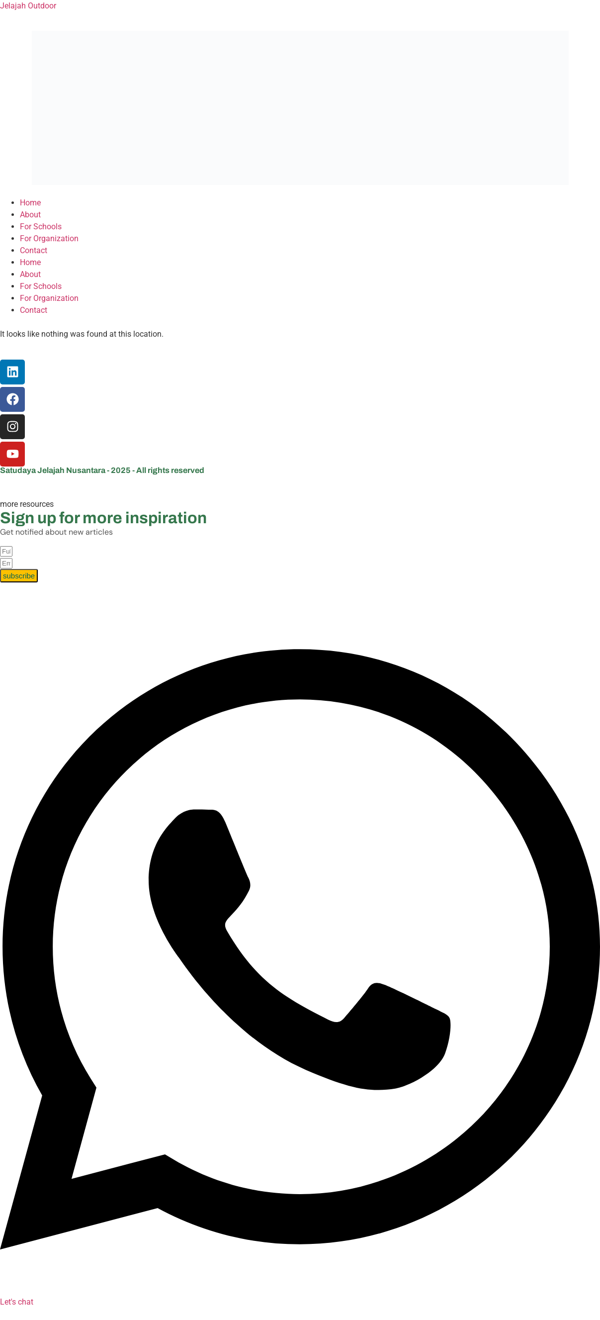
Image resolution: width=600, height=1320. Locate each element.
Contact (33, 250)
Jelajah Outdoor (28, 5)
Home (30, 202)
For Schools (41, 226)
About (30, 214)
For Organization (49, 238)
